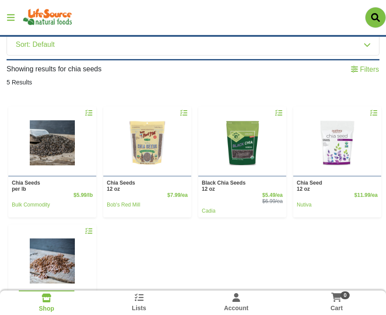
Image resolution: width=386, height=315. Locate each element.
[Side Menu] (11, 17)
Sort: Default (35, 44)
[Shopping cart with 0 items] (336, 297)
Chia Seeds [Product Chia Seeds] (50, 186)
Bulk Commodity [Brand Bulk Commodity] (31, 205)
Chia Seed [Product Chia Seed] (335, 186)
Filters (365, 69)
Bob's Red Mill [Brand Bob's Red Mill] (123, 205)
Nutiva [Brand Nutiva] (304, 205)
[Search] (375, 17)
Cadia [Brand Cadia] (208, 211)
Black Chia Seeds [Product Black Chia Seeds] (240, 186)
